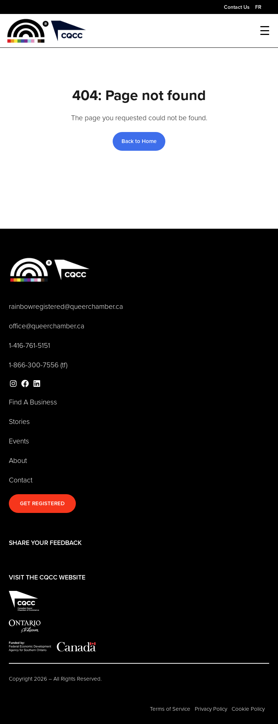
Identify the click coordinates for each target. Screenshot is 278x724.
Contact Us (237, 7)
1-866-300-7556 (34, 365)
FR (258, 7)
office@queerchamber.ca (46, 326)
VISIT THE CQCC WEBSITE (47, 577)
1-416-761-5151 (29, 345)
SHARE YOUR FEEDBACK (45, 542)
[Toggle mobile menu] (264, 30)
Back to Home (139, 141)
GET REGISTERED (42, 503)
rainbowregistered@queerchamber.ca (66, 306)
